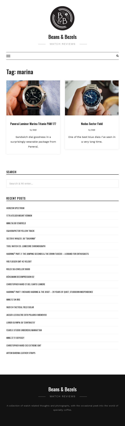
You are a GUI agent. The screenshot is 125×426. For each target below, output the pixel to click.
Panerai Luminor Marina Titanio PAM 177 (33, 124)
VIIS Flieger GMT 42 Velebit (19, 261)
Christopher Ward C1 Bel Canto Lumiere (25, 284)
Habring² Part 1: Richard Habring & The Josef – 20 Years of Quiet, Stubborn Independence (49, 291)
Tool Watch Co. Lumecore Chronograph (25, 246)
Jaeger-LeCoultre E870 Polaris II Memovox (26, 314)
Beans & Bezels (62, 36)
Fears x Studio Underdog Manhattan (24, 330)
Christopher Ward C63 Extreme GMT (23, 345)
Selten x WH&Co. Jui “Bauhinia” (20, 238)
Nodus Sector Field (92, 124)
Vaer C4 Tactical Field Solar (20, 307)
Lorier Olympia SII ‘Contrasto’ (20, 322)
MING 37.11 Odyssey (15, 337)
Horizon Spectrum (15, 208)
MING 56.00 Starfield (16, 223)
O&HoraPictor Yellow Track (20, 230)
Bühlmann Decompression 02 (20, 276)
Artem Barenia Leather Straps (20, 353)
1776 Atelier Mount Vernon (19, 215)
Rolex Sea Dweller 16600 (18, 269)
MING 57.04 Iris (13, 299)
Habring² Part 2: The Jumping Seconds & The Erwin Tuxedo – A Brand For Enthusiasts (47, 253)
